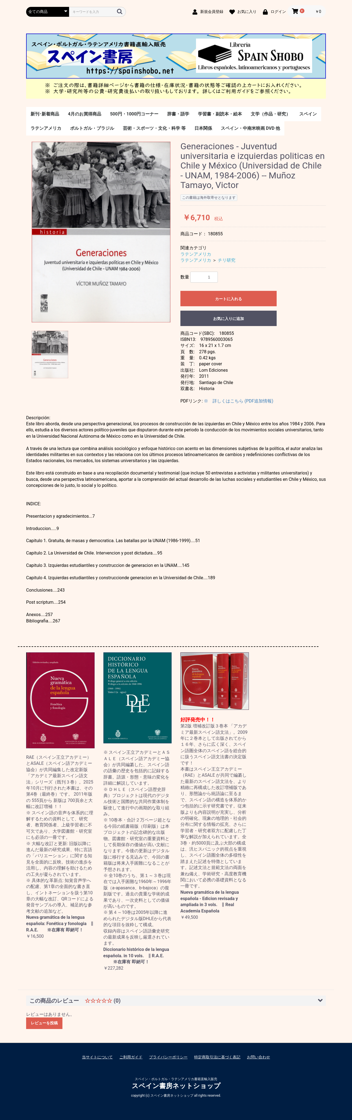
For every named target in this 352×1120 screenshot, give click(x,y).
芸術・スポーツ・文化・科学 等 (154, 128)
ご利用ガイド (130, 1057)
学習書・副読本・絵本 (220, 114)
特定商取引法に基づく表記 (217, 1057)
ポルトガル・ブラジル (92, 128)
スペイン (308, 114)
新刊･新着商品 (45, 114)
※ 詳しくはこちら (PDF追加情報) (238, 401)
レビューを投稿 (44, 1023)
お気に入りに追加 (228, 318)
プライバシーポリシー (168, 1057)
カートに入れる (228, 299)
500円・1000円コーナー (134, 114)
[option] (101, 232)
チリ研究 (226, 260)
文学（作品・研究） (270, 114)
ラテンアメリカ (46, 128)
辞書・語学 (178, 114)
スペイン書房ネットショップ (176, 1086)
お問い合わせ (258, 1057)
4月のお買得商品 (84, 114)
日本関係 (203, 128)
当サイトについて (97, 1057)
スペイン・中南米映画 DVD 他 (250, 128)
